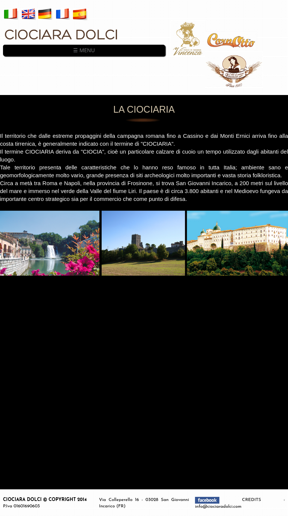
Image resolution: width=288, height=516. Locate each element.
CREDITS (263, 500)
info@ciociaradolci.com (218, 506)
